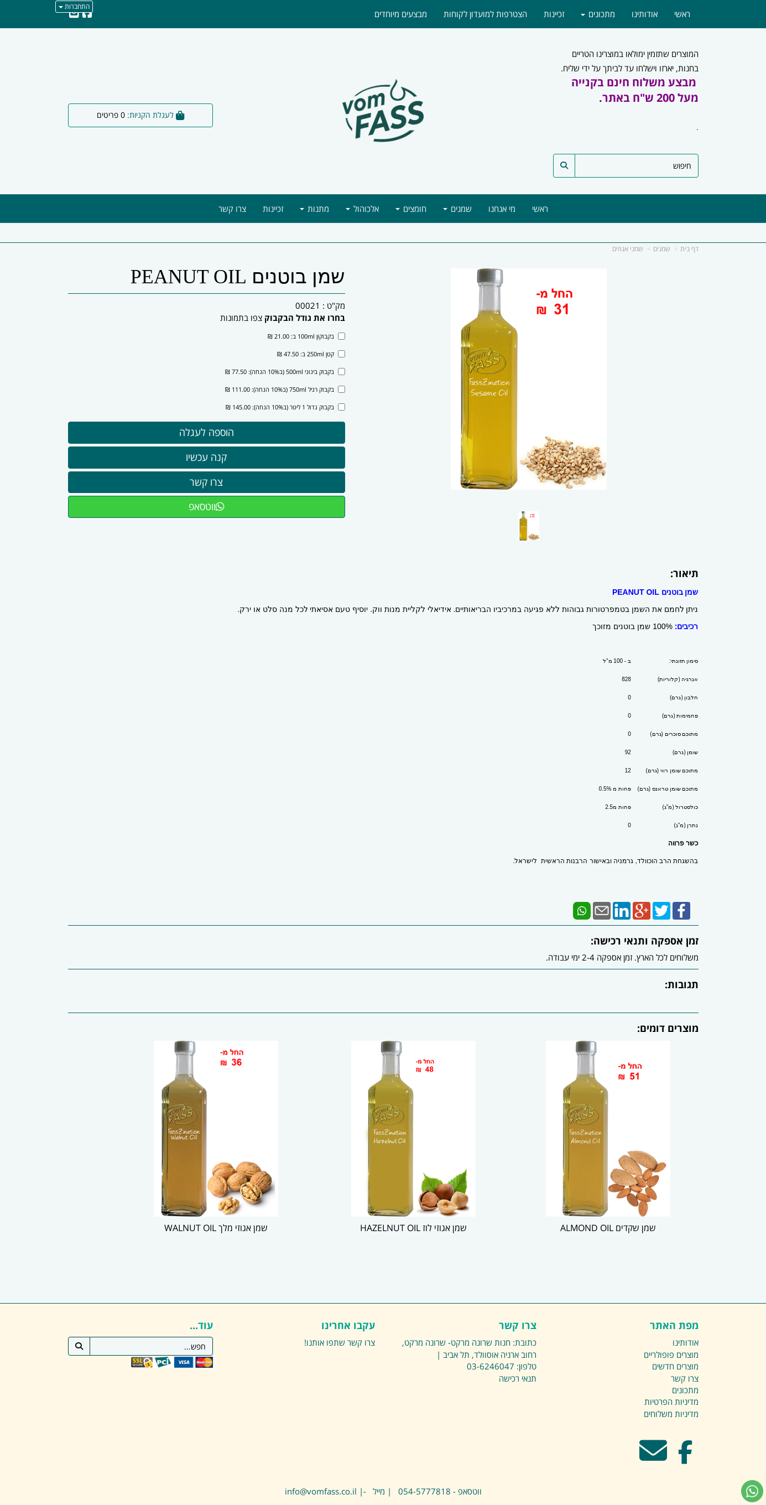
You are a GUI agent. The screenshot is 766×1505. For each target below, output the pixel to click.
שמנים (661, 248)
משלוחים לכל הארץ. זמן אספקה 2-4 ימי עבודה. (622, 957)
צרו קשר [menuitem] (232, 208)
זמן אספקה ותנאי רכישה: (645, 940)
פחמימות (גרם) (680, 716)
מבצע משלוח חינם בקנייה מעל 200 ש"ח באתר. (635, 90)
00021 (307, 305)
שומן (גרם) (685, 752)
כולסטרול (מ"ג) (681, 807)
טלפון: (526, 1330)
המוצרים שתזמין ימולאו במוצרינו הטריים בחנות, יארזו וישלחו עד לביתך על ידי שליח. (630, 97)
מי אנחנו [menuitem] (501, 208)
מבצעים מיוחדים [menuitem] (400, 13)
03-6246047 (490, 1330)
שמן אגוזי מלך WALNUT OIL (302, 1192)
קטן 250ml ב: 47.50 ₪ (311, 354)
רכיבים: (687, 626)
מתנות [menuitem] (314, 208)
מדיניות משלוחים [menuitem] (671, 1378)
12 (628, 770)
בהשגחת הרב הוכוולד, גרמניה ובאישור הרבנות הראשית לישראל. (605, 861)
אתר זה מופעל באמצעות (383, 1497)
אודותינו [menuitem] (645, 13)
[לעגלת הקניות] (140, 115)
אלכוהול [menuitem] (362, 208)
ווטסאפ (207, 506)
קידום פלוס (367, 1497)
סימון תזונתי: (684, 661)
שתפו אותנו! (324, 1306)
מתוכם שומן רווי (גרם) (672, 770)
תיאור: (684, 573)
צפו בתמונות (241, 317)
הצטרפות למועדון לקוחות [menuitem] (485, 13)
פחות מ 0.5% (615, 789)
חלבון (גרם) (684, 697)
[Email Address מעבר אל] (653, 1422)
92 (628, 752)
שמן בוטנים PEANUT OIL (238, 277)
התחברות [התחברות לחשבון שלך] (74, 6)
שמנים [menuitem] (457, 208)
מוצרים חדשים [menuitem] (675, 1330)
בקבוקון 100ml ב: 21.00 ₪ (306, 336)
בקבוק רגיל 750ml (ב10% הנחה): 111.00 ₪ (285, 389)
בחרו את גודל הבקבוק (304, 317)
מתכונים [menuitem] (598, 13)
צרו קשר (517, 1290)
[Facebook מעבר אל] (685, 1422)
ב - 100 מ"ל (617, 661)
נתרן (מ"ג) (686, 825)
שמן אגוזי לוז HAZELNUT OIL (463, 1192)
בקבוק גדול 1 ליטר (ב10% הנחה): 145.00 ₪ (285, 407)
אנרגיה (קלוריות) (678, 679)
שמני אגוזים (627, 248)
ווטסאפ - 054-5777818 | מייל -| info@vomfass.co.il (383, 1455)
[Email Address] (74, 13)
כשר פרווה (683, 843)
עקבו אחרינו (348, 1290)
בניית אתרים (339, 1497)
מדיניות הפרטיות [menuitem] (671, 1366)
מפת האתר (674, 1290)
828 (626, 679)
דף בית (689, 248)
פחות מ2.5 (618, 807)
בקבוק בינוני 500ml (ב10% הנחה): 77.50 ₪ (285, 371)
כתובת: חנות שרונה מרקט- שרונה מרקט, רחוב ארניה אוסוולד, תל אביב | (469, 1312)
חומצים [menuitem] (410, 208)
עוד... (201, 1290)
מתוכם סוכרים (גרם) (674, 734)
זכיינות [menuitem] (273, 208)
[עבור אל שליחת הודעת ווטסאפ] (752, 1491)
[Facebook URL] (87, 13)
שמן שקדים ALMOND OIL (626, 1192)
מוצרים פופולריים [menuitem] (671, 1318)
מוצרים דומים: (668, 1028)
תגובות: (682, 984)
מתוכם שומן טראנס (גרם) (668, 789)
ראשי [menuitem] (540, 208)
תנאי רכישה (517, 1342)
